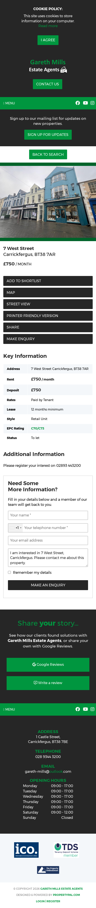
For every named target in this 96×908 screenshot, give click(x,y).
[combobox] (15, 527)
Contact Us (47, 84)
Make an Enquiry (48, 585)
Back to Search (48, 154)
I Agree (48, 40)
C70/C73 (37, 428)
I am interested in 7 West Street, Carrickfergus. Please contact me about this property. (48, 557)
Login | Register (48, 901)
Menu (9, 103)
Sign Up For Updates (48, 135)
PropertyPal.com (66, 895)
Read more (48, 26)
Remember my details (32, 572)
